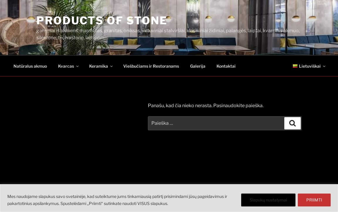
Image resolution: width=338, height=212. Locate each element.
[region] (169, 198)
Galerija (197, 66)
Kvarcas (69, 66)
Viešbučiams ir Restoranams (151, 66)
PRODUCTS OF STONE (102, 20)
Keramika (101, 66)
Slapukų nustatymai (268, 199)
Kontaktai (226, 66)
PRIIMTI (314, 199)
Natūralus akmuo (30, 66)
